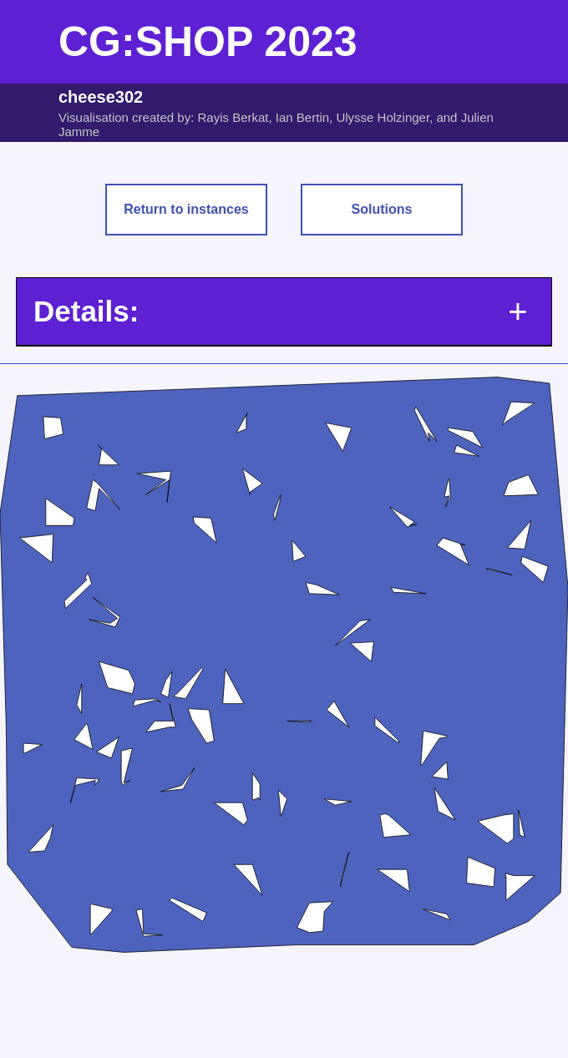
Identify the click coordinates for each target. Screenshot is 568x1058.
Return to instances (186, 209)
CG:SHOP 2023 (208, 41)
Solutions (382, 209)
